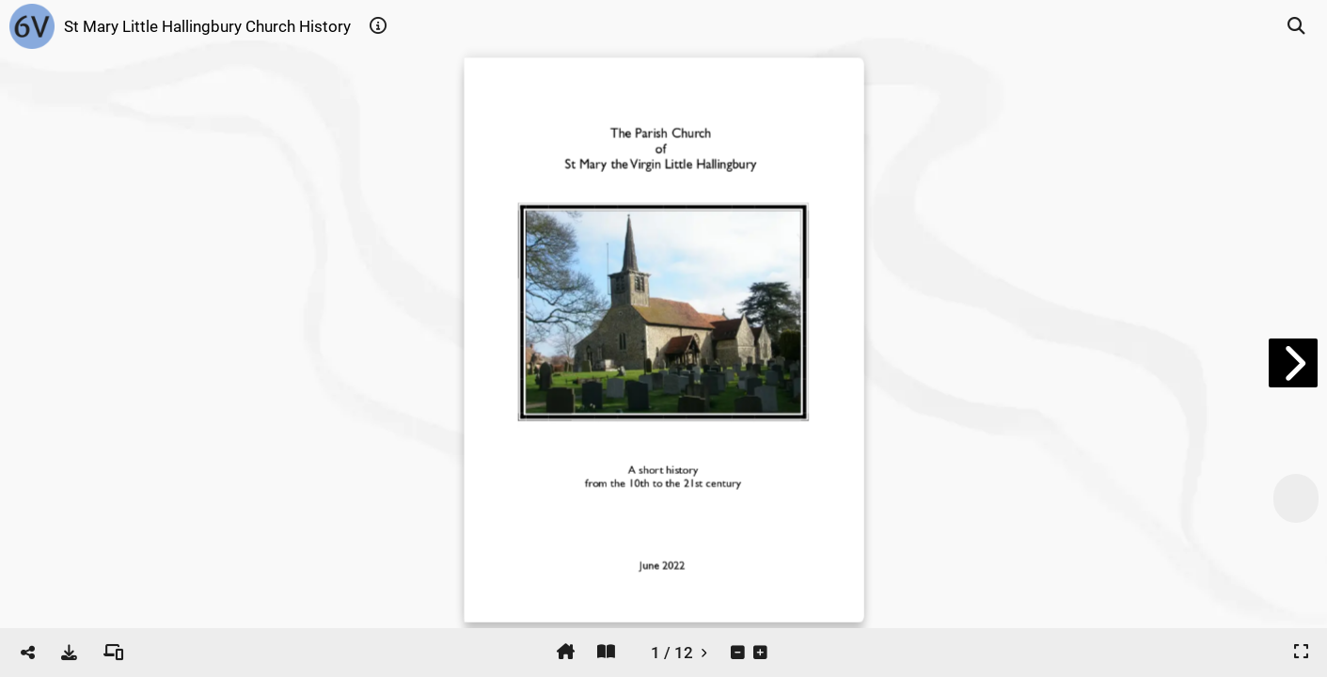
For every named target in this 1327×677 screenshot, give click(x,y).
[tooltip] (378, 26)
